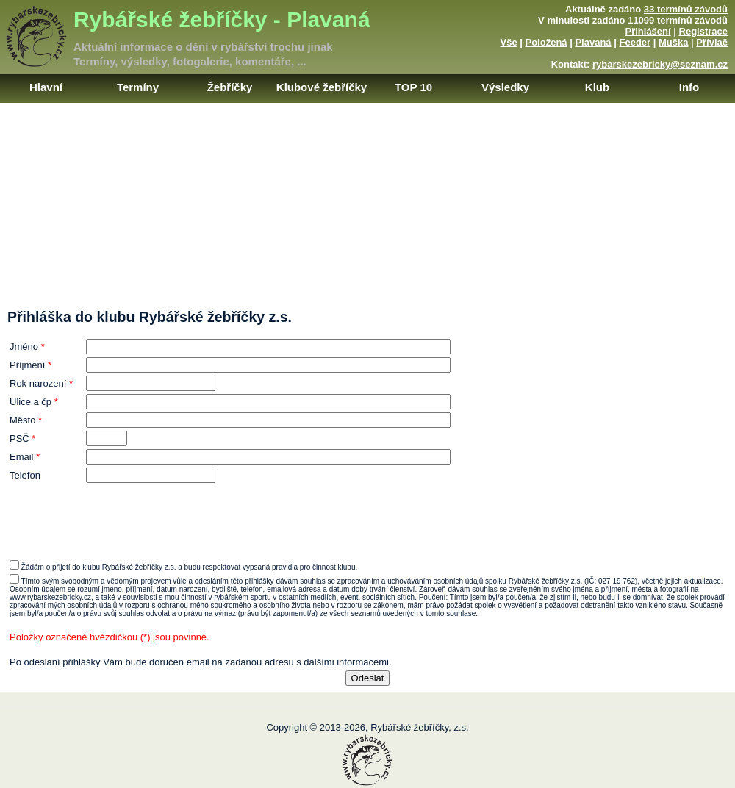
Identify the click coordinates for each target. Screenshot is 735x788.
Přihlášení (648, 31)
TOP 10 (413, 87)
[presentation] (367, 514)
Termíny (138, 87)
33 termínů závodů (686, 9)
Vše (508, 42)
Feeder (634, 42)
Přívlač (712, 42)
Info (689, 87)
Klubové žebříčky (321, 87)
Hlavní (45, 87)
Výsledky (505, 87)
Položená (546, 42)
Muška (673, 42)
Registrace (703, 31)
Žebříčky (230, 87)
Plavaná (593, 42)
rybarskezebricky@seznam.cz (660, 64)
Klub (597, 87)
